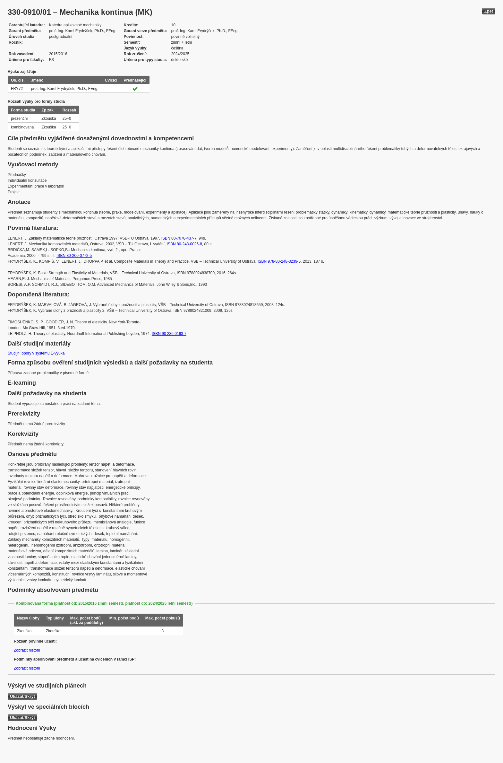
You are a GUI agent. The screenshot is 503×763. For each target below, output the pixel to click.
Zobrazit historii (27, 650)
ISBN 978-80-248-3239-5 (279, 261)
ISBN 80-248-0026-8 (184, 244)
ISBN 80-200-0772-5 (74, 255)
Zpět (488, 11)
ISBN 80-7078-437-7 (179, 238)
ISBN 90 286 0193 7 (169, 333)
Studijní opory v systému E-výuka (36, 353)
